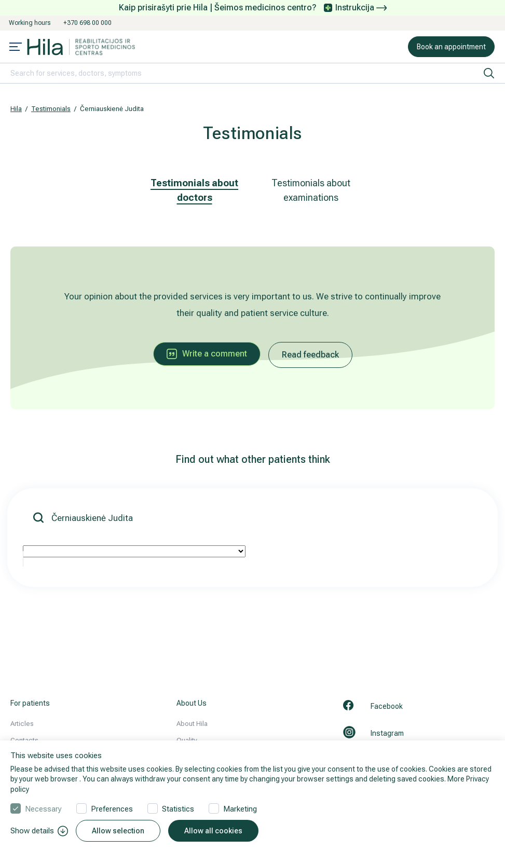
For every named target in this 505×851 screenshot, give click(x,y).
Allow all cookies (213, 831)
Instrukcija (361, 7)
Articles (22, 724)
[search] (489, 73)
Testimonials (51, 109)
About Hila (192, 724)
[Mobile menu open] (15, 47)
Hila (16, 109)
